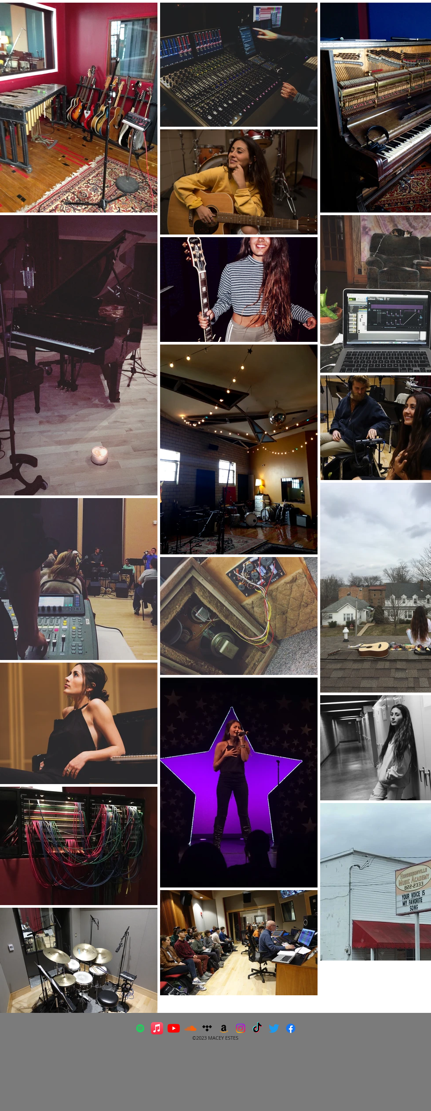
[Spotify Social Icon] (140, 1028)
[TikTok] (257, 1028)
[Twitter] (274, 1028)
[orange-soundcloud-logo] (190, 1028)
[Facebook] (291, 1028)
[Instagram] (240, 1028)
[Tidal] (207, 1028)
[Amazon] (224, 1028)
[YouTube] (174, 1028)
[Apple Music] (157, 1028)
